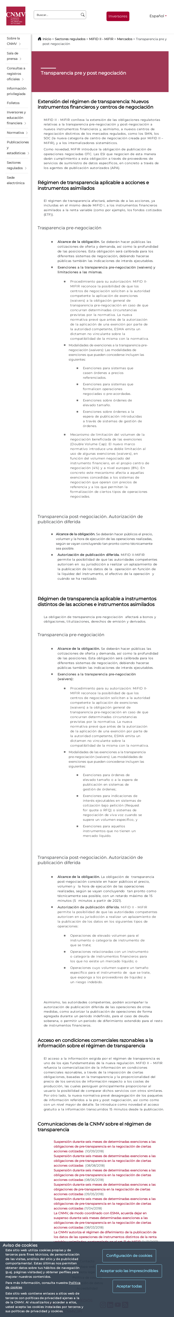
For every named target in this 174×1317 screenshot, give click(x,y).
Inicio (47, 39)
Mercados (124, 39)
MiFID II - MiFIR (101, 39)
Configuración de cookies (129, 1255)
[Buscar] (83, 14)
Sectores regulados (70, 39)
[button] (16, 41)
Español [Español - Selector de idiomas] (157, 16)
